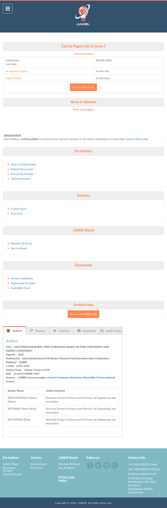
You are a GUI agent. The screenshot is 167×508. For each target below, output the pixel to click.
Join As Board (19, 248)
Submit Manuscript (137, 139)
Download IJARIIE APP (83, 314)
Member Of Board (21, 243)
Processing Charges (22, 173)
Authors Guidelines (22, 278)
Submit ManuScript (83, 87)
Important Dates (83, 53)
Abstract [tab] (37, 330)
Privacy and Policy (66, 478)
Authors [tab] (14, 330)
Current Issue (18, 208)
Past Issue (16, 213)
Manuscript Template (23, 283)
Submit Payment (20, 178)
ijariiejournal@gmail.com (142, 473)
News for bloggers (83, 109)
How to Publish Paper (23, 164)
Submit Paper (11, 464)
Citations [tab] (61, 330)
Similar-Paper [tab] (111, 330)
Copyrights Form (20, 287)
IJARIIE (82, 502)
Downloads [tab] (86, 330)
